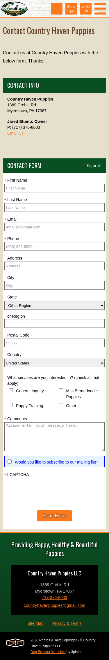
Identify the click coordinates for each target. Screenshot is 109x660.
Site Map (35, 623)
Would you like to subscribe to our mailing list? (56, 462)
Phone (11, 239)
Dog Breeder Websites (48, 652)
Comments (15, 419)
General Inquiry (30, 391)
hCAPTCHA (16, 474)
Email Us (15, 133)
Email (10, 219)
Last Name (15, 200)
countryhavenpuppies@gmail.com (54, 605)
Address (14, 258)
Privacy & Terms (67, 623)
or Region (16, 316)
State (12, 297)
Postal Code (18, 335)
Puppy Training (29, 405)
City (10, 277)
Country (14, 354)
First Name (15, 180)
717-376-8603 (54, 597)
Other (71, 405)
